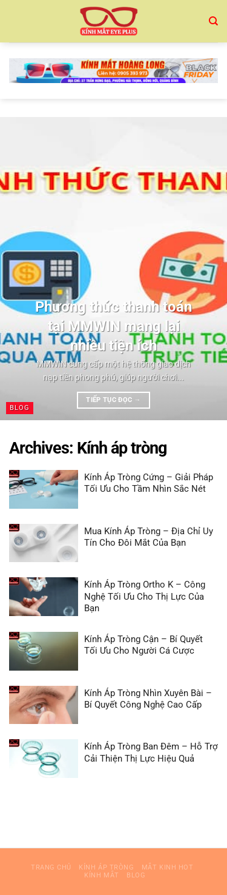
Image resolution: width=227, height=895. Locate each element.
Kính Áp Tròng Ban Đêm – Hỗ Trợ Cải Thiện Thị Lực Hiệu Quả (151, 752)
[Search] (213, 21)
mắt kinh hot (168, 867)
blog (136, 875)
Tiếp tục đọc (113, 400)
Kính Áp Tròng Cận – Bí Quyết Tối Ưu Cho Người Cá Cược (143, 645)
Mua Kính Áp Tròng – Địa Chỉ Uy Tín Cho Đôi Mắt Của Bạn (148, 537)
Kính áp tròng (106, 867)
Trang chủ (51, 867)
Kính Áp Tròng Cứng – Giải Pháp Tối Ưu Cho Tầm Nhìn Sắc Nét (148, 483)
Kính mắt (101, 875)
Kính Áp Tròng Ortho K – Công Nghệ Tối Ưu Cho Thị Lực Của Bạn (144, 596)
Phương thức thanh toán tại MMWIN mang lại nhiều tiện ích (113, 326)
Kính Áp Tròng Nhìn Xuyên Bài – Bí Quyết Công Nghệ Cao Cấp (148, 699)
